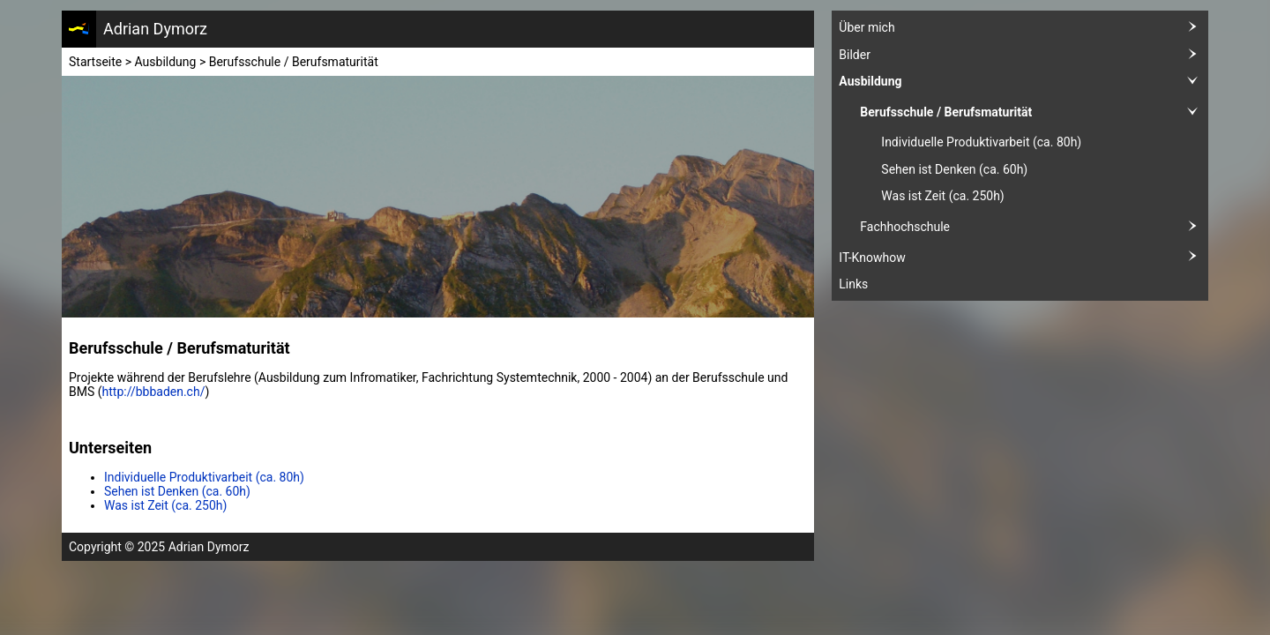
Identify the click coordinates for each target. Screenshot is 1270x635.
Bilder (1023, 55)
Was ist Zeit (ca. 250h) (942, 196)
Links (853, 284)
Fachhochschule (1034, 227)
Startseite (95, 62)
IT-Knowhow (1023, 257)
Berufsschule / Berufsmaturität (1034, 112)
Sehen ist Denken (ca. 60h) (954, 169)
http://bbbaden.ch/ (153, 392)
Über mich (1023, 27)
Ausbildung (1023, 81)
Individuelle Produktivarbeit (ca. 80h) (981, 142)
